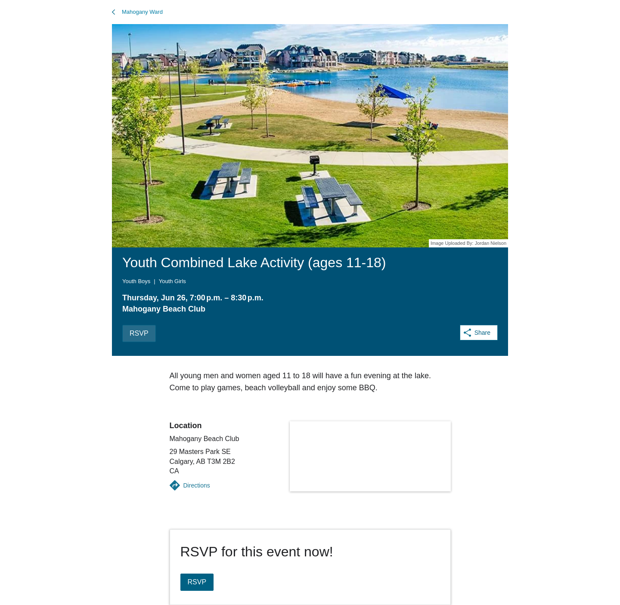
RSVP (139, 333)
